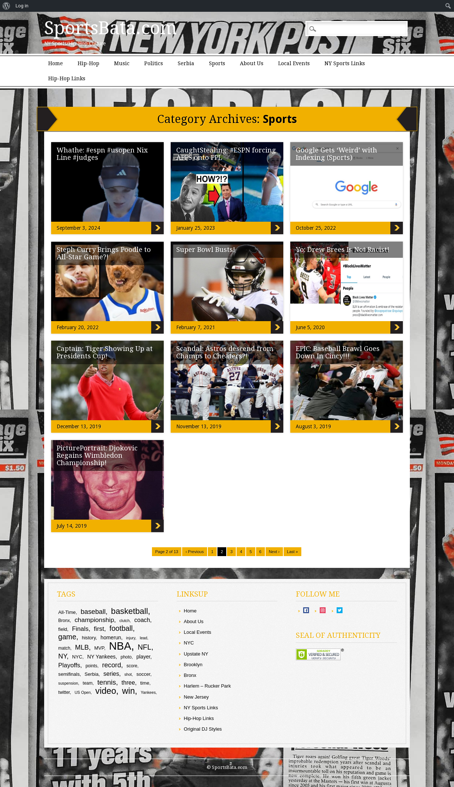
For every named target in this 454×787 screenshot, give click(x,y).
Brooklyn (193, 664)
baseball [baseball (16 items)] (93, 611)
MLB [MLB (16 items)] (82, 647)
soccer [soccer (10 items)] (143, 674)
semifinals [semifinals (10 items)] (68, 674)
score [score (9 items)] (132, 665)
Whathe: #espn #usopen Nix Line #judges (102, 153)
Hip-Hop (88, 63)
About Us (251, 63)
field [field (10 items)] (62, 629)
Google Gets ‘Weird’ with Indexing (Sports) (336, 153)
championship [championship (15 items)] (94, 619)
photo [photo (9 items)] (126, 657)
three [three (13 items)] (128, 682)
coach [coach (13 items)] (142, 619)
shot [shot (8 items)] (128, 674)
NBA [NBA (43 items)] (120, 646)
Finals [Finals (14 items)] (80, 628)
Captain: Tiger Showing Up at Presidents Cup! (105, 352)
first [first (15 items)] (99, 628)
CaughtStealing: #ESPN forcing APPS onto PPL (226, 153)
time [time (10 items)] (144, 683)
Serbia (186, 63)
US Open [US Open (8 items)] (83, 692)
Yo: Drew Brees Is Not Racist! (342, 249)
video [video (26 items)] (105, 691)
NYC (189, 643)
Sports (217, 63)
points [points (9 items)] (91, 665)
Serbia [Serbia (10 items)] (92, 674)
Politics (153, 63)
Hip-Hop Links (66, 78)
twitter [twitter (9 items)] (64, 692)
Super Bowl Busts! (205, 249)
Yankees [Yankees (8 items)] (148, 692)
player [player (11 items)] (143, 657)
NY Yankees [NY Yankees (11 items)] (101, 657)
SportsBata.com (110, 28)
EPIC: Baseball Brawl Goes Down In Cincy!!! (338, 352)
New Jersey (196, 697)
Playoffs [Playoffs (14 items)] (69, 665)
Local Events (294, 63)
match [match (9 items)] (64, 648)
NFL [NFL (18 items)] (144, 647)
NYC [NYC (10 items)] (77, 657)
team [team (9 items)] (88, 683)
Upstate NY (196, 654)
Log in (21, 5)
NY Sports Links (344, 63)
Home (55, 63)
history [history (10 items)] (89, 637)
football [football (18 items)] (120, 628)
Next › (274, 551)
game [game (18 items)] (67, 637)
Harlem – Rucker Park (207, 686)
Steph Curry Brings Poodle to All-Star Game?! (104, 253)
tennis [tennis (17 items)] (106, 682)
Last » (292, 551)
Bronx (190, 675)
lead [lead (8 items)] (143, 638)
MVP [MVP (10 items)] (99, 648)
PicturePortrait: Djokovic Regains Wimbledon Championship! (97, 455)
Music (122, 63)
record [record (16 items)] (111, 665)
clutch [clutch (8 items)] (125, 620)
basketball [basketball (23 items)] (129, 611)
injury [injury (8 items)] (130, 638)
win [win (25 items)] (128, 691)
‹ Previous (194, 551)
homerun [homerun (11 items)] (110, 637)
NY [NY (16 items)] (62, 656)
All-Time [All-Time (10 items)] (67, 612)
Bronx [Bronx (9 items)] (64, 620)
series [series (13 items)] (111, 673)
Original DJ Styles (203, 729)
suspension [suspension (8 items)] (68, 683)
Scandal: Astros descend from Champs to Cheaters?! (224, 352)
